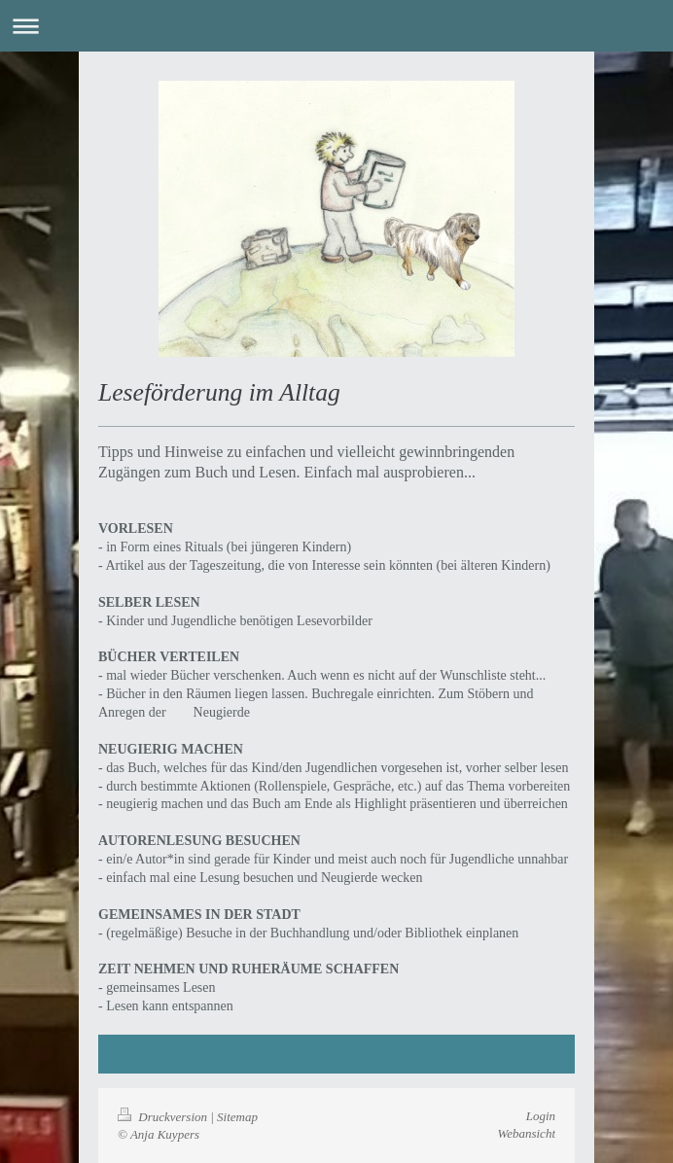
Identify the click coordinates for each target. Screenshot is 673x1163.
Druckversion (164, 1117)
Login (540, 1116)
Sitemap (237, 1117)
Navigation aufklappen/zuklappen (336, 26)
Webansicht (526, 1133)
